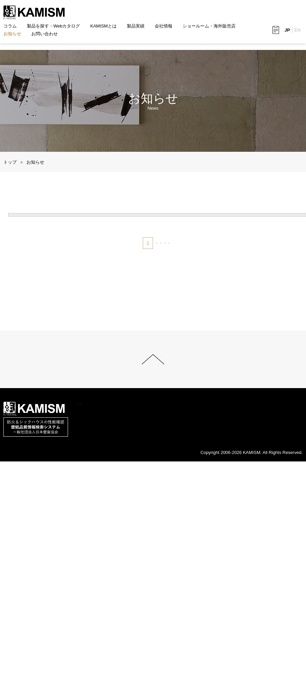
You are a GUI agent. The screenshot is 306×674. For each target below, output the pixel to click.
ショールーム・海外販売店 (209, 26)
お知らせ (12, 33)
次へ (193, 440)
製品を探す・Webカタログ (53, 26)
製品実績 (135, 26)
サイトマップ (66, 669)
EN (297, 30)
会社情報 (163, 26)
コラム (10, 26)
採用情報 (255, 653)
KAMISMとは (103, 26)
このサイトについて (23, 669)
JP (287, 30)
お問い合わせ (44, 33)
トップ (10, 162)
